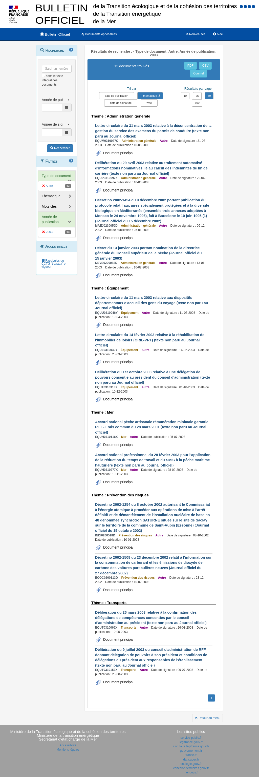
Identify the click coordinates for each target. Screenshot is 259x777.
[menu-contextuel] (43, 75)
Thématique (51, 196)
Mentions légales (67, 749)
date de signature (121, 102)
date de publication (116, 95)
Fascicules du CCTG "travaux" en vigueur (54, 263)
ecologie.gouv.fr (191, 764)
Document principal (118, 153)
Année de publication (50, 219)
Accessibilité (67, 745)
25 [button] (197, 95)
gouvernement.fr (191, 750)
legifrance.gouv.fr (191, 742)
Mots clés (49, 206)
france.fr (191, 755)
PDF (190, 65)
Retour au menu (207, 718)
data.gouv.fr (191, 759)
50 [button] (209, 95)
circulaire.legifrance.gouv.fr (191, 746)
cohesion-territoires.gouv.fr (191, 768)
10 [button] (185, 95)
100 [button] (197, 102)
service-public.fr (191, 738)
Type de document (56, 176)
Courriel (198, 73)
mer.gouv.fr (191, 772)
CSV (205, 65)
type (149, 102)
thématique (150, 95)
